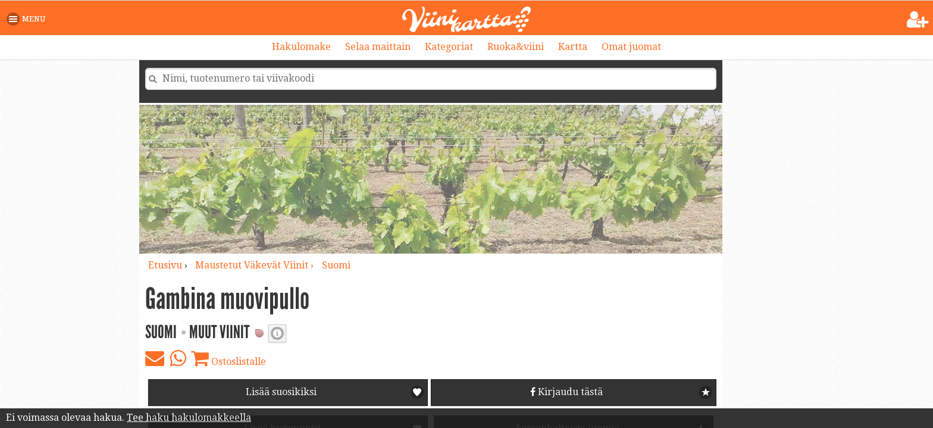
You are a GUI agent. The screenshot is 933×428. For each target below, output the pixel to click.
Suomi (336, 265)
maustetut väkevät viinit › (255, 265)
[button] (28, 19)
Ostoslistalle (228, 358)
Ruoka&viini (515, 46)
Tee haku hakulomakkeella (189, 417)
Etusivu (165, 265)
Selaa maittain (378, 46)
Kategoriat (449, 46)
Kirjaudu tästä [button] (566, 392)
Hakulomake (301, 46)
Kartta (572, 46)
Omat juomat (631, 46)
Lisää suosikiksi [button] (281, 392)
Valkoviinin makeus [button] (277, 333)
